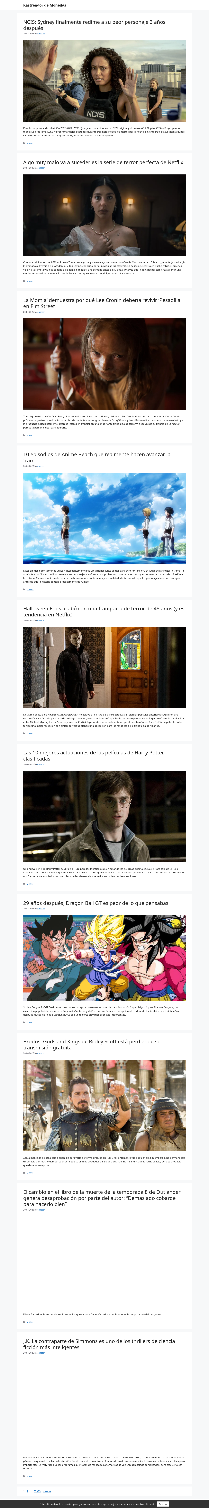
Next (47, 1491)
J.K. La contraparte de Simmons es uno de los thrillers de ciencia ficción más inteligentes (99, 1344)
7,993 (37, 1491)
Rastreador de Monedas (44, 5)
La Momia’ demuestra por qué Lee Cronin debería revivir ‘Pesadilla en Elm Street (102, 303)
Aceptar (163, 1504)
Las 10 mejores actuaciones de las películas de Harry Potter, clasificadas (94, 755)
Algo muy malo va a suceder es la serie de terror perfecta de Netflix (103, 162)
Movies (30, 143)
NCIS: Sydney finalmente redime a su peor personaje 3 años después (94, 24)
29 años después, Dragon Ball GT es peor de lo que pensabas (95, 903)
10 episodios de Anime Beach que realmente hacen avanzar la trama (97, 457)
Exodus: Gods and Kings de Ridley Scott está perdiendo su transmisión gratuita (92, 1044)
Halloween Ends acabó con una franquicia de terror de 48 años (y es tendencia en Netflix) (103, 611)
